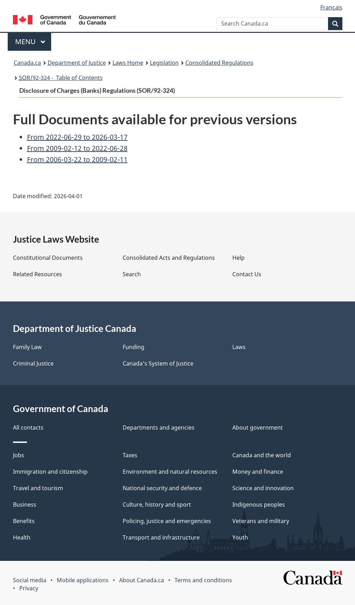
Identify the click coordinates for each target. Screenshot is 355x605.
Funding (133, 347)
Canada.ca (27, 63)
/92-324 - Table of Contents (61, 78)
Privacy (28, 588)
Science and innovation (263, 488)
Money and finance (257, 471)
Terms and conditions (203, 580)
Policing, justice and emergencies (167, 521)
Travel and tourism (38, 488)
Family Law (27, 347)
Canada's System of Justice (158, 363)
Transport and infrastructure (161, 537)
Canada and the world (261, 455)
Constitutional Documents (48, 258)
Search (132, 274)
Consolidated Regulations (219, 63)
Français (331, 7)
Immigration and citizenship (50, 471)
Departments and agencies (158, 427)
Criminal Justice (33, 363)
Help (238, 258)
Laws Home (127, 63)
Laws (239, 347)
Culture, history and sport (157, 504)
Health (21, 537)
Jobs (18, 455)
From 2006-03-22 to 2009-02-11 (77, 159)
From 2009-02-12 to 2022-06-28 (77, 148)
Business (24, 504)
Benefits (24, 521)
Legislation (164, 63)
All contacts (28, 427)
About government (257, 427)
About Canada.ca (141, 580)
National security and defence (162, 488)
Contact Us (246, 274)
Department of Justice (77, 63)
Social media (29, 580)
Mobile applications (83, 580)
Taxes (130, 455)
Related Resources (37, 274)
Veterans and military (260, 521)
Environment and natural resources (170, 471)
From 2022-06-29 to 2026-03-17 (77, 137)
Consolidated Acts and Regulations (169, 258)
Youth (240, 537)
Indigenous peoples (258, 504)
